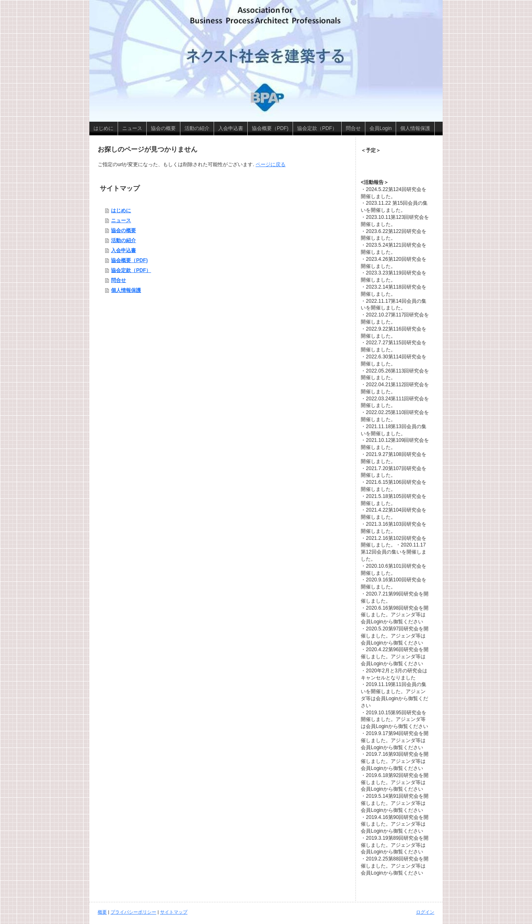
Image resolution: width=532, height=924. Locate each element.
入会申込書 (123, 250)
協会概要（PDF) (129, 260)
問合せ (118, 280)
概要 (102, 911)
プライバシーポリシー (133, 911)
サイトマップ (173, 911)
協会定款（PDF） (131, 270)
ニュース (121, 220)
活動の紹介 (123, 240)
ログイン (425, 911)
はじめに (121, 210)
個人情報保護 (126, 290)
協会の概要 (123, 230)
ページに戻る (271, 164)
